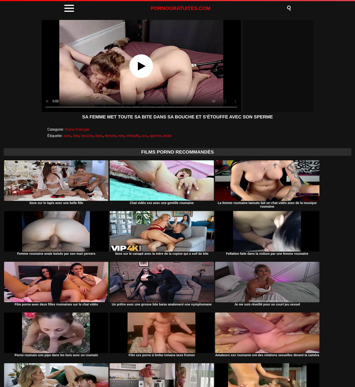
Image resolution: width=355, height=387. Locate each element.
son (144, 136)
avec (67, 136)
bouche (87, 136)
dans (99, 136)
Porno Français (77, 129)
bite (76, 136)
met (121, 136)
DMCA (158, 372)
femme (110, 136)
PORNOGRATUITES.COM (181, 8)
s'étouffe (133, 136)
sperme (155, 136)
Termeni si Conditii (186, 372)
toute (167, 136)
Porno (138, 372)
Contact (215, 372)
